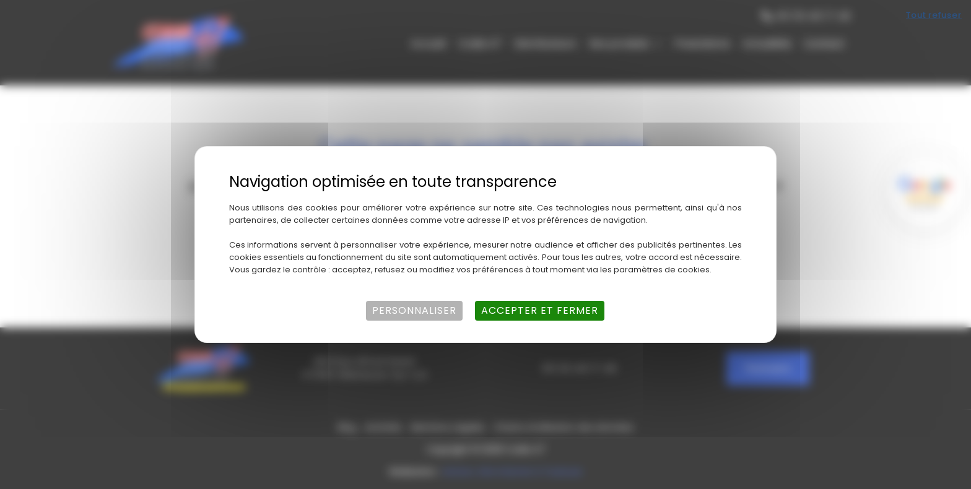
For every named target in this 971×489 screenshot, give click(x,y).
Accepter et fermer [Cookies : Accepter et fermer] (539, 310)
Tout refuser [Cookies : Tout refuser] (934, 15)
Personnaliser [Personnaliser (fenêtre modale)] (414, 310)
